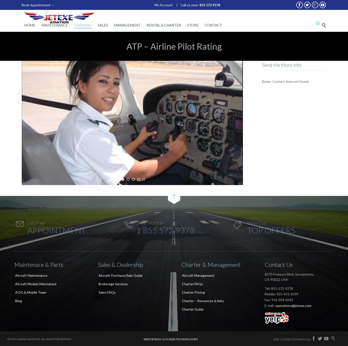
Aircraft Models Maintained (35, 284)
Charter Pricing (193, 292)
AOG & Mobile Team (30, 292)
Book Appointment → (38, 5)
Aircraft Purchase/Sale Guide (121, 275)
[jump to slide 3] (133, 179)
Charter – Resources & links (203, 301)
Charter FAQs (192, 284)
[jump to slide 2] (128, 179)
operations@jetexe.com (293, 306)
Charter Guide (193, 309)
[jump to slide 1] (122, 179)
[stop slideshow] (144, 179)
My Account (163, 5)
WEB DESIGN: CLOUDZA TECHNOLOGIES (171, 339)
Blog (18, 301)
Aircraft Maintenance (31, 275)
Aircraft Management (198, 275)
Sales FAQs (107, 292)
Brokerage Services (113, 284)
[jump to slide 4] (138, 179)
